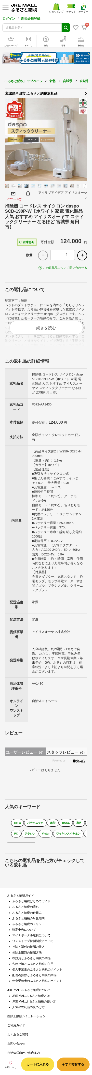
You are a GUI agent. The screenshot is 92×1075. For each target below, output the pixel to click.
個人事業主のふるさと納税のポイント (37, 969)
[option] (46, 139)
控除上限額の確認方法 (27, 952)
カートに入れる (37, 1064)
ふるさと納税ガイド (20, 895)
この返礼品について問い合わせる (65, 267)
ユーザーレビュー (25, 752)
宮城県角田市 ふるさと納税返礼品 (46, 93)
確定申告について (24, 929)
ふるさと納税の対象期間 (28, 918)
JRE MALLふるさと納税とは (31, 996)
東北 (52, 81)
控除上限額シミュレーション (26, 1016)
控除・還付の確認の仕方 (28, 946)
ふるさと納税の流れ (25, 907)
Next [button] (81, 139)
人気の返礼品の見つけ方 (28, 1007)
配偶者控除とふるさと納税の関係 (34, 975)
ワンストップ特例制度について (32, 941)
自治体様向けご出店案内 (23, 1053)
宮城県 (67, 81)
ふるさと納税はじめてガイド (31, 901)
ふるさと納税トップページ (23, 81)
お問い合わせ (16, 1043)
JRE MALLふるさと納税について (29, 990)
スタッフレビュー (66, 752)
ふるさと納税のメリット (28, 924)
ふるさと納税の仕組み (27, 912)
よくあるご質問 (17, 1034)
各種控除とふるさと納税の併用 (32, 964)
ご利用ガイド (16, 1025)
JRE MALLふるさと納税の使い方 (34, 1001)
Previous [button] (11, 139)
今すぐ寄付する (73, 1064)
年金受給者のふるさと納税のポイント (37, 981)
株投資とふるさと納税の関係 (31, 958)
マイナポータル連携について (31, 935)
